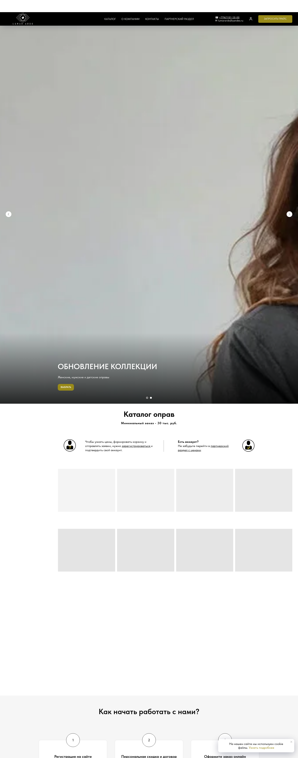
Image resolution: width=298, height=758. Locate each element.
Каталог (110, 6)
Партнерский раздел (179, 6)
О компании (130, 6)
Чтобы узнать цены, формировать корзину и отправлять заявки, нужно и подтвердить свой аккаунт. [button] (119, 446)
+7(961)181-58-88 (229, 5)
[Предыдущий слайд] (8, 198)
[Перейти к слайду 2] (151, 398)
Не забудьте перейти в (203, 446)
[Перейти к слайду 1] (147, 398)
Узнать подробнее (261, 747)
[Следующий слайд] (289, 198)
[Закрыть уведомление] (291, 742)
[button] (251, 6)
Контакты (152, 6)
